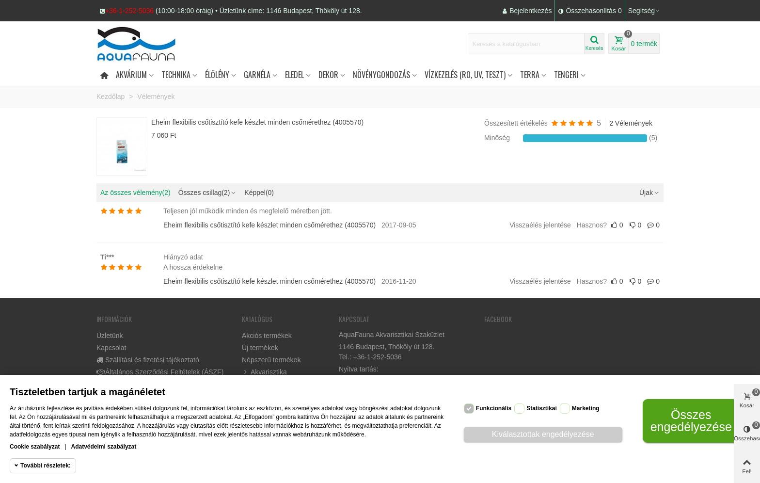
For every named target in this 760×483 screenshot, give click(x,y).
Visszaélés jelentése (540, 225)
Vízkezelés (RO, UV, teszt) (465, 74)
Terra (529, 74)
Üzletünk (109, 335)
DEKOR (328, 74)
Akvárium (131, 74)
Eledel (294, 74)
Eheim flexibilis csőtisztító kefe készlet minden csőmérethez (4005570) (257, 122)
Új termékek (260, 348)
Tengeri (566, 74)
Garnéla (257, 74)
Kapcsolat (111, 348)
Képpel (259, 192)
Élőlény (217, 74)
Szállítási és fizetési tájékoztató (147, 360)
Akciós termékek (267, 335)
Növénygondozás (381, 74)
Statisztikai (541, 408)
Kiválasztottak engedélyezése (543, 434)
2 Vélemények (630, 123)
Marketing (586, 408)
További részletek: (45, 465)
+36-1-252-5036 (129, 11)
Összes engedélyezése (691, 421)
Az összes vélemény (135, 192)
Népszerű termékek (271, 360)
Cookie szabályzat (35, 446)
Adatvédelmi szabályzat (104, 446)
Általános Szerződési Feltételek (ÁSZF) (159, 372)
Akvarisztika (264, 372)
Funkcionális (493, 408)
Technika (175, 74)
